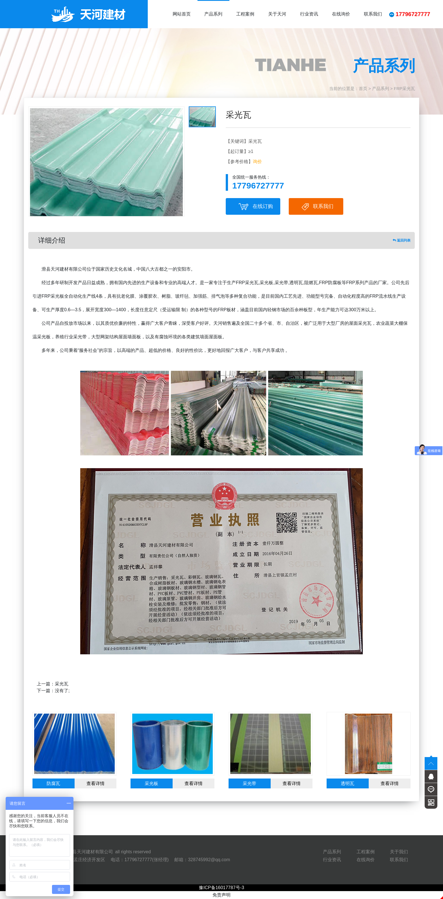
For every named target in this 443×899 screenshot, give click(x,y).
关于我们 (399, 851)
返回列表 (402, 240)
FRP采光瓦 (404, 88)
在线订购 (256, 206)
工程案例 (245, 14)
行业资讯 (309, 14)
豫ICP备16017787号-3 (221, 887)
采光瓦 (61, 683)
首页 (363, 88)
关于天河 (277, 14)
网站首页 (182, 14)
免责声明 (221, 895)
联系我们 (373, 14)
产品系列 (213, 14)
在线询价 (341, 14)
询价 (257, 161)
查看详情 (95, 783)
